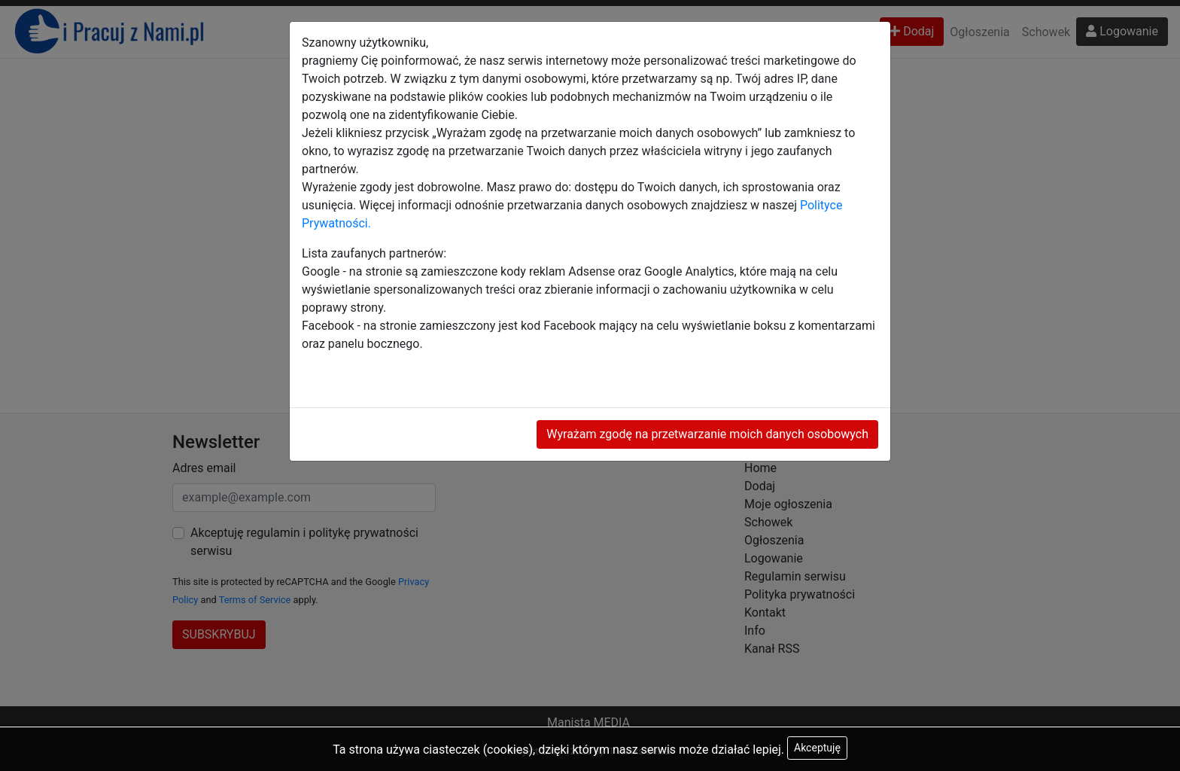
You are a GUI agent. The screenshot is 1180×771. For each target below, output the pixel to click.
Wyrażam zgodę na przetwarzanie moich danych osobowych (707, 434)
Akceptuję (817, 748)
